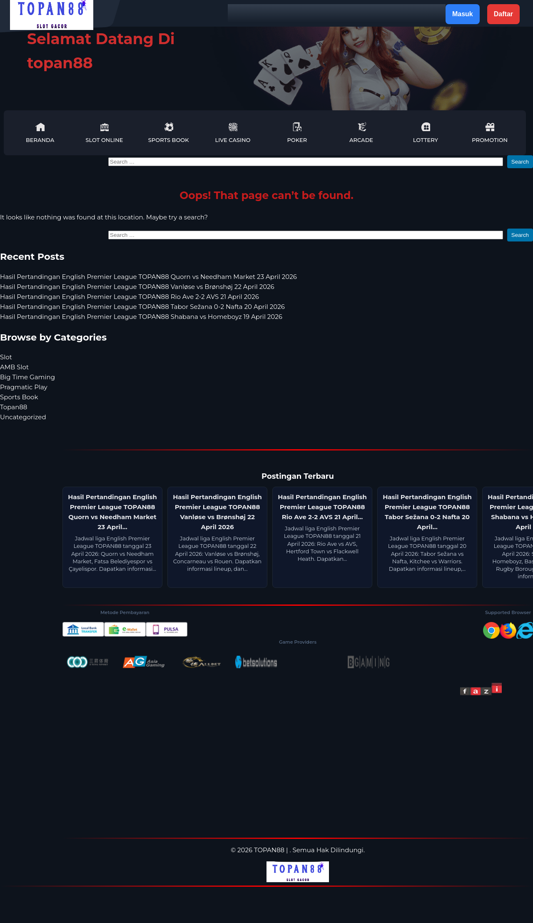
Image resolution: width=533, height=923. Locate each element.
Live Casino (233, 132)
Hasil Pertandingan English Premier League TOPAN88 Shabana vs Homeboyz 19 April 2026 (141, 317)
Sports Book (168, 132)
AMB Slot (14, 367)
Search (520, 162)
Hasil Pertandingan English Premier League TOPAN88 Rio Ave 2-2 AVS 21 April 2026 (129, 297)
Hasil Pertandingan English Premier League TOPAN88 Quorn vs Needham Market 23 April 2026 (148, 277)
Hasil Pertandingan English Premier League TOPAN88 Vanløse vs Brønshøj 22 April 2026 (137, 287)
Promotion (490, 132)
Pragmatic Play (23, 387)
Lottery (425, 132)
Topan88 (13, 407)
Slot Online (104, 132)
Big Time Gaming (27, 377)
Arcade (361, 132)
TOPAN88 (269, 850)
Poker (297, 132)
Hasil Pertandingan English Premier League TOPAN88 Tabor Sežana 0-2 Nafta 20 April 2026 (142, 307)
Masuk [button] (462, 13)
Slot (6, 357)
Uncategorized (23, 417)
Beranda (40, 132)
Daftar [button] (503, 13)
